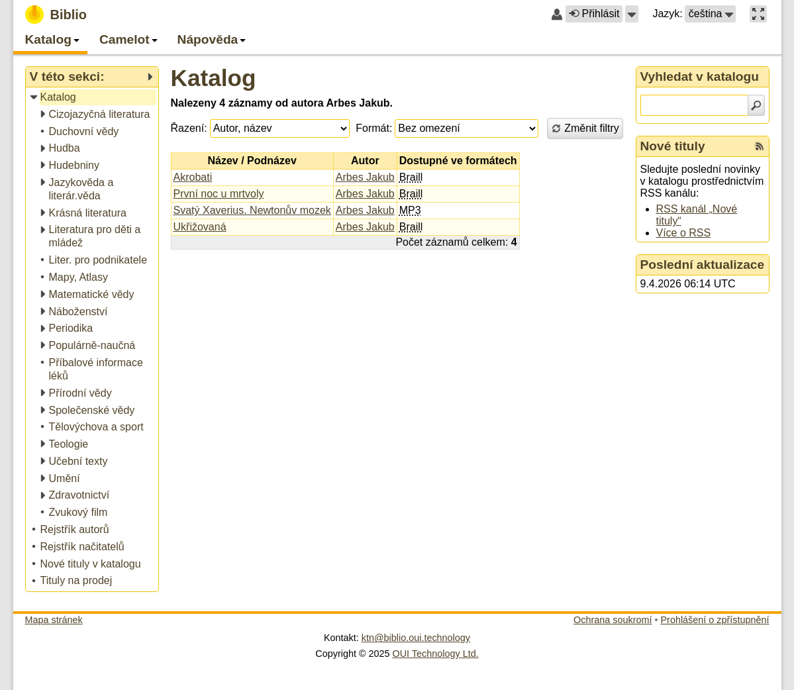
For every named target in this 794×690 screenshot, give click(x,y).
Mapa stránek (54, 620)
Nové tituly (672, 146)
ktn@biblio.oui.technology (416, 637)
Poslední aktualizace (702, 264)
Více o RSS (683, 232)
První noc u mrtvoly (219, 193)
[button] (631, 14)
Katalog (213, 78)
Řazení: (189, 128)
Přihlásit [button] (594, 13)
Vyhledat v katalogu (700, 76)
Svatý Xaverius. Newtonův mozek (252, 210)
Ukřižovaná (200, 226)
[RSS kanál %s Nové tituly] (759, 146)
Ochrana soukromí (612, 620)
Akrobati (193, 177)
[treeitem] (93, 97)
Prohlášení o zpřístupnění (715, 620)
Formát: (374, 128)
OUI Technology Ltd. (436, 653)
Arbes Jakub (365, 177)
